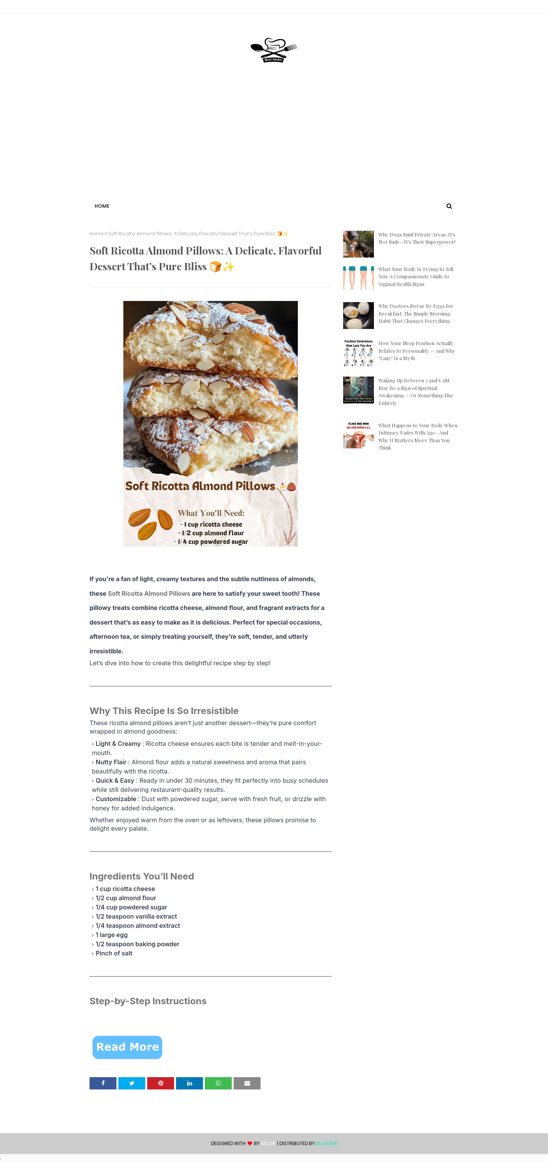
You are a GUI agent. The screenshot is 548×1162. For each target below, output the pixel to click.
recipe (268, 1143)
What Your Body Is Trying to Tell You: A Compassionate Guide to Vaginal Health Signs (416, 276)
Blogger (326, 1143)
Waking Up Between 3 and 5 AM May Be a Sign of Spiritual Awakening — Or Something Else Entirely (416, 391)
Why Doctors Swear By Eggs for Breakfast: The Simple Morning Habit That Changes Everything (416, 313)
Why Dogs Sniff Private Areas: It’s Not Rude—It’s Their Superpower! (417, 238)
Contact (101, 8)
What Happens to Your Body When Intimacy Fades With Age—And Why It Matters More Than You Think (418, 436)
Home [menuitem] (102, 206)
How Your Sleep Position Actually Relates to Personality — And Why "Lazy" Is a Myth (417, 350)
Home (96, 234)
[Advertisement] (274, 143)
